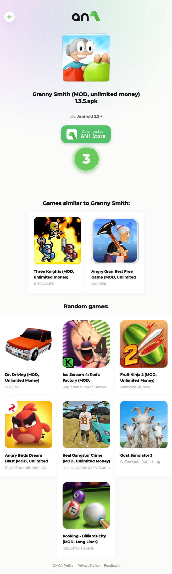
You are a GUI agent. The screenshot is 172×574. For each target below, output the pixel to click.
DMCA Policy (63, 565)
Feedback (111, 565)
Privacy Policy (88, 565)
